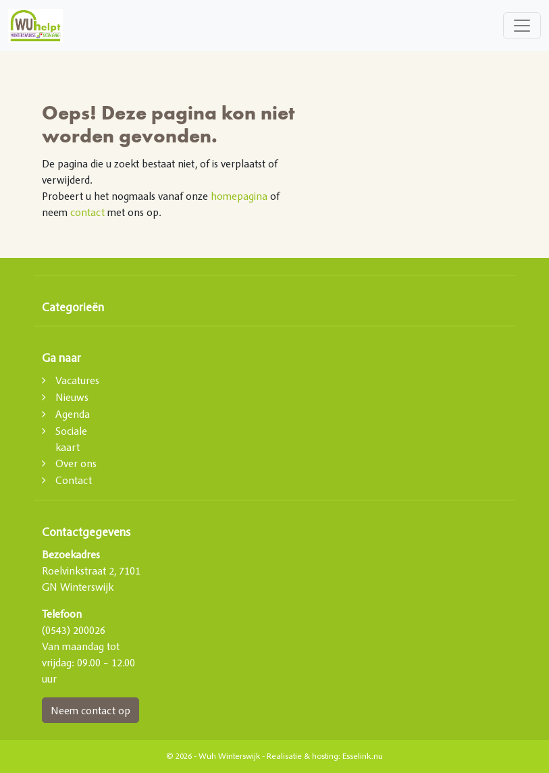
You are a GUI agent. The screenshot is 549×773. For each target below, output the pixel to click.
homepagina (239, 196)
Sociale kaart (71, 439)
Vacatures (77, 380)
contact (87, 212)
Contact (73, 480)
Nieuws (71, 397)
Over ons (76, 463)
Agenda (72, 414)
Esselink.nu (362, 756)
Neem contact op (90, 710)
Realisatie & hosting (302, 756)
